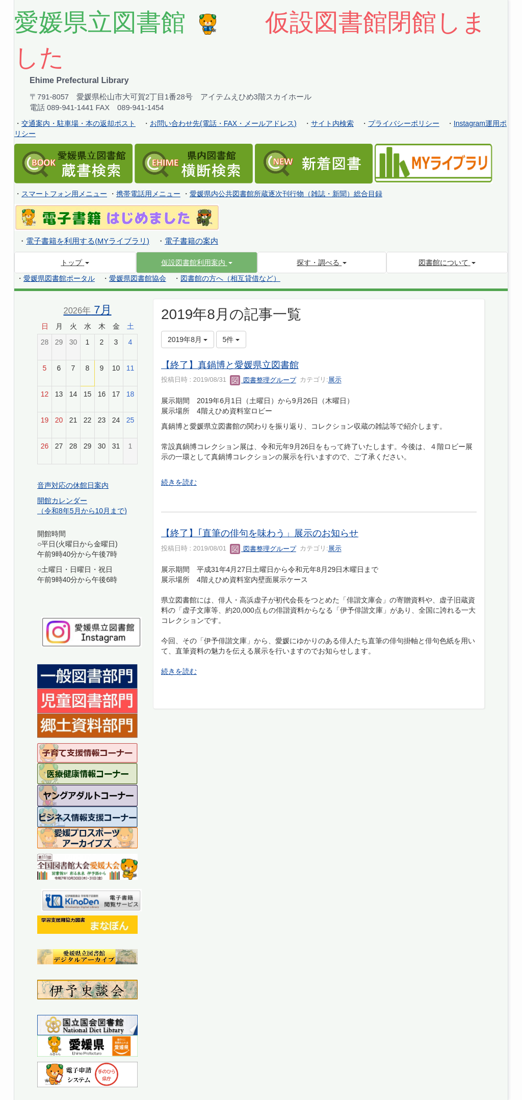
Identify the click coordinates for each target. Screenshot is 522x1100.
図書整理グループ (263, 380)
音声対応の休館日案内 (73, 485)
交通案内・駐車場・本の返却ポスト (78, 123)
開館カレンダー (62, 500)
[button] (197, 262)
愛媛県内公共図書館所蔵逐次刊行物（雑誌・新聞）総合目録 (286, 194)
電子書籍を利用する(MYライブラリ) (87, 241)
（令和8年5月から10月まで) (82, 511)
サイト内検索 (332, 123)
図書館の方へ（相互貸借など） (230, 278)
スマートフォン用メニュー (64, 194)
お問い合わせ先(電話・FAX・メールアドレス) (223, 123)
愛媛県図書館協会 (137, 278)
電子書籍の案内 (191, 241)
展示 (335, 380)
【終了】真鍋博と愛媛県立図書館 (230, 365)
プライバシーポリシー (403, 123)
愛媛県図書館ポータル (59, 278)
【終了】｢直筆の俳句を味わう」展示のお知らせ (259, 533)
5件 (231, 339)
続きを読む (179, 482)
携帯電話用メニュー (148, 194)
